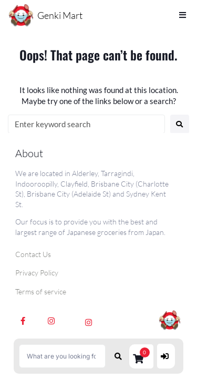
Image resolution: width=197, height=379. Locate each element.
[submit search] (118, 356)
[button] (141, 356)
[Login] (166, 356)
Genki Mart (59, 15)
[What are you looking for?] (62, 356)
